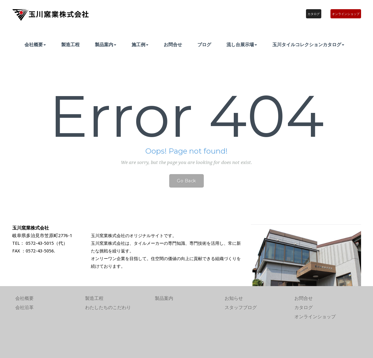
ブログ (204, 44)
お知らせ (234, 298)
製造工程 (70, 44)
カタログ (314, 14)
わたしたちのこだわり (108, 307)
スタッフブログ (241, 307)
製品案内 (105, 44)
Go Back (186, 181)
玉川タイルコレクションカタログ (308, 44)
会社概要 (35, 44)
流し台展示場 (241, 44)
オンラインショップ (346, 14)
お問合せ (173, 44)
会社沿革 (24, 307)
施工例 (140, 44)
